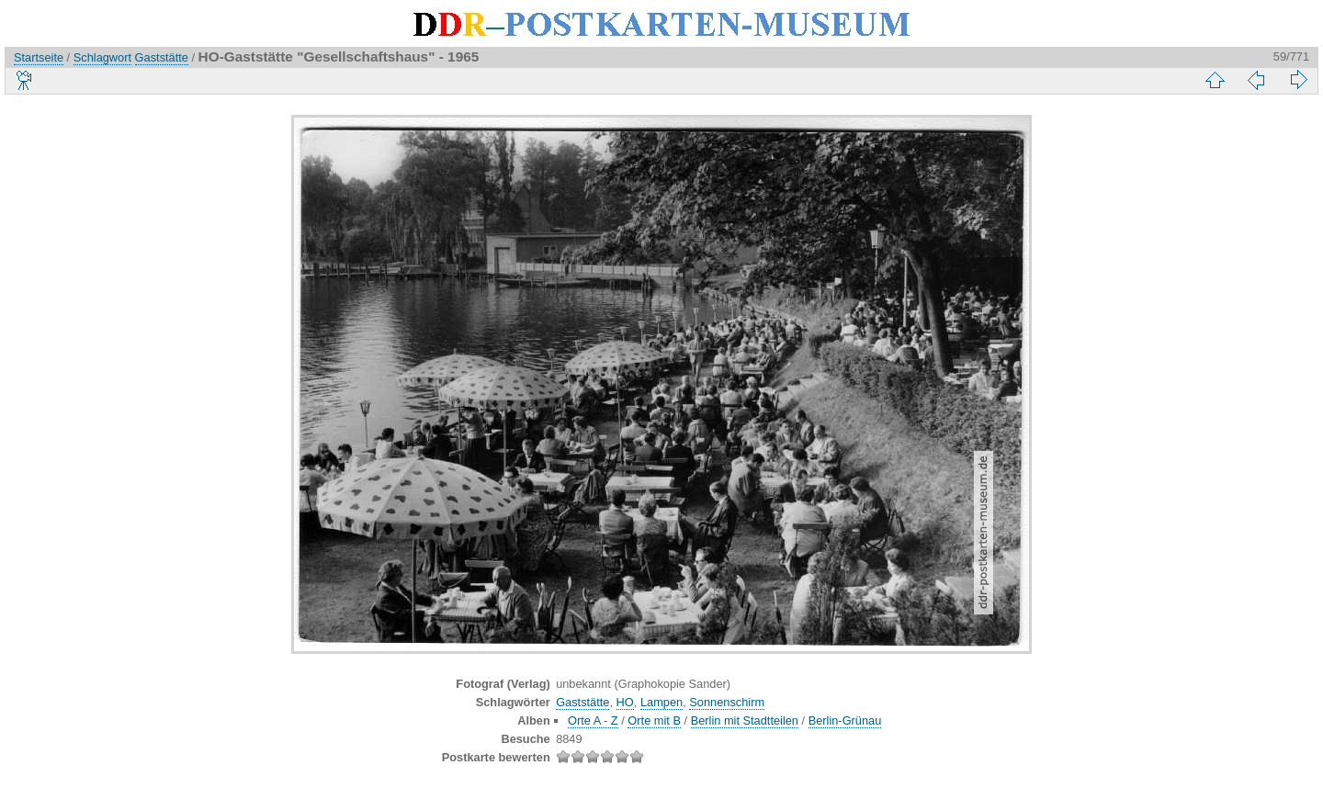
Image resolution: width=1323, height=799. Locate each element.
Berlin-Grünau (845, 720)
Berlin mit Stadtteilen (744, 720)
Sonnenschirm (726, 702)
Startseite (38, 57)
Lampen (661, 702)
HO (625, 702)
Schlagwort (102, 57)
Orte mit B (654, 720)
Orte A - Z (593, 720)
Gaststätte (161, 57)
